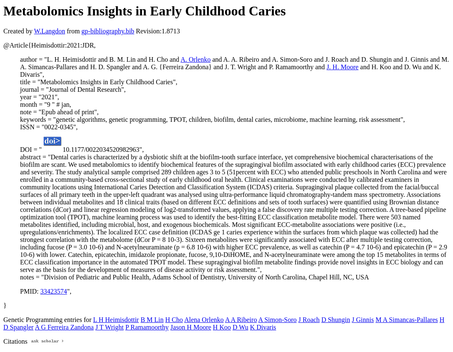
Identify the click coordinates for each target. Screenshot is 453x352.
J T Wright (109, 327)
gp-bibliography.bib (107, 31)
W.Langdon (49, 31)
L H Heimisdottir (116, 319)
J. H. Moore (342, 66)
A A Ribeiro (241, 319)
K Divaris (263, 327)
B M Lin (152, 319)
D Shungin (335, 319)
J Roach (309, 319)
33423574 (53, 291)
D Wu (240, 327)
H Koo (222, 327)
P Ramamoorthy (147, 327)
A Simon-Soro (277, 319)
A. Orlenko (195, 59)
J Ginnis (363, 319)
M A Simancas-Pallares (406, 319)
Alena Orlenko (204, 319)
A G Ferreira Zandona (64, 327)
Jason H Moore (190, 327)
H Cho (174, 319)
